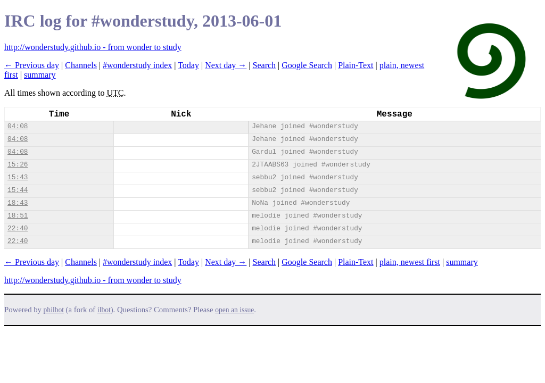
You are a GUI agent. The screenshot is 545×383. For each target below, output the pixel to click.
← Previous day (31, 65)
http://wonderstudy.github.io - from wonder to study (92, 47)
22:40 (17, 228)
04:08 (17, 126)
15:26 (17, 165)
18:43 (17, 203)
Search (264, 65)
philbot (54, 310)
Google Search (307, 65)
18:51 (17, 216)
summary (40, 74)
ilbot (104, 310)
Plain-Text (355, 65)
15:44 (17, 190)
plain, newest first (409, 262)
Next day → (225, 65)
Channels (81, 65)
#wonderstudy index (137, 65)
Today (188, 65)
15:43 (17, 177)
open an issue (234, 310)
